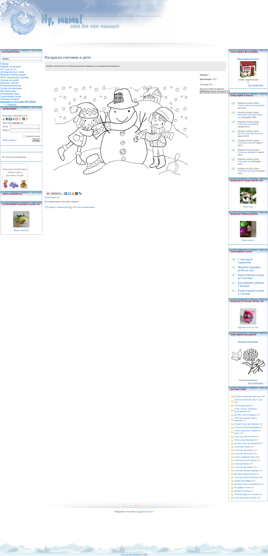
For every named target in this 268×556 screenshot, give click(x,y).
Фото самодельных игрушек (63, 16)
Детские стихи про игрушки (246, 424)
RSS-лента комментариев (84, 207)
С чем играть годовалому (245, 261)
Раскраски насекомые (248, 380)
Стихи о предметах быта (244, 457)
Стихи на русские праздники (246, 427)
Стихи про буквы (241, 464)
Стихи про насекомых (243, 450)
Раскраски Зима (106, 16)
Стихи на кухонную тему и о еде (248, 399)
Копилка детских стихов (248, 103)
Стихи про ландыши (246, 152)
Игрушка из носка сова (248, 327)
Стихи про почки (245, 143)
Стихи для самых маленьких (246, 477)
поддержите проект (144, 511)
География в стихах (242, 487)
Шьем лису (248, 207)
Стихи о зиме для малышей (250, 105)
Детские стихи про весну (248, 133)
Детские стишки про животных (247, 396)
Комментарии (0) (52, 197)
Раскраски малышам (87, 16)
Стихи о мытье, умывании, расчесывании (245, 410)
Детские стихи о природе (245, 415)
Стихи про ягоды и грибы (245, 498)
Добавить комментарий (58, 207)
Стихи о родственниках (244, 440)
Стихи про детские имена (245, 460)
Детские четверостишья (244, 474)
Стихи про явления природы (246, 470)
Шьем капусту (248, 240)
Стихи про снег (244, 161)
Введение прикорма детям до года (249, 269)
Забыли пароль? (9, 140)
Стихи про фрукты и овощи (246, 494)
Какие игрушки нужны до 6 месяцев (251, 276)
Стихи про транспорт (243, 453)
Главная (44, 16)
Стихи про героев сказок (244, 436)
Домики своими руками (248, 79)
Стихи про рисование (243, 467)
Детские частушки (242, 491)
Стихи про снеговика (247, 124)
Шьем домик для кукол (248, 59)
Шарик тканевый (21, 230)
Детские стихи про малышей (246, 443)
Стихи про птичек (242, 447)
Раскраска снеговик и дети (149, 16)
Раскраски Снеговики (125, 16)
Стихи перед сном (242, 405)
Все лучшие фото (255, 85)
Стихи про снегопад (246, 171)
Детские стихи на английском (247, 484)
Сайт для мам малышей (130, 554)
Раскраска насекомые (248, 342)
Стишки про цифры (242, 481)
